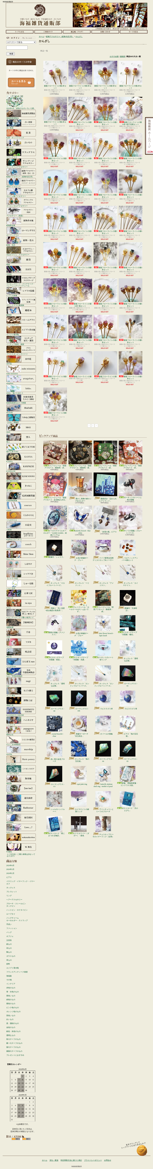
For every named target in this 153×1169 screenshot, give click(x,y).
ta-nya (21, 604)
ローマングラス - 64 (103, 751)
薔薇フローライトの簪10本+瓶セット (80, 292)
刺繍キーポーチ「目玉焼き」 (78, 726)
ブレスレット (11, 892)
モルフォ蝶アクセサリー (21, 192)
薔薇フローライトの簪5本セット (80, 111)
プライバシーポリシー (93, 1160)
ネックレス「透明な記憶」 (127, 651)
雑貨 (21, 260)
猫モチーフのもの (13, 1047)
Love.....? (21, 828)
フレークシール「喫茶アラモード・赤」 (130, 455)
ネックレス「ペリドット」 (78, 575)
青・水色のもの (12, 992)
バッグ (9, 932)
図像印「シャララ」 (54, 549)
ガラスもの (10, 956)
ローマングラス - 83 (128, 751)
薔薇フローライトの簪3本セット (80, 75)
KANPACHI (21, 467)
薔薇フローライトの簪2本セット (55, 75)
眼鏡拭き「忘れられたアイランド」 (105, 487)
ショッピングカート (133, 31)
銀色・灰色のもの (13, 1031)
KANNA (21, 457)
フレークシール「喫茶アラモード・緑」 (105, 455)
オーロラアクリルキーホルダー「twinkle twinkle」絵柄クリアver (55, 521)
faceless (21, 838)
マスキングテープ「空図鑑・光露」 (78, 650)
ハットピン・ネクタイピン (17, 910)
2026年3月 (10, 869)
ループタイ (10, 914)
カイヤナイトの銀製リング (78, 801)
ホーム (19, 31)
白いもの (9, 1019)
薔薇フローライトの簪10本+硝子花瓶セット (130, 111)
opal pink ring (78, 775)
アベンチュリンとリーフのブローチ (103, 801)
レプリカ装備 (21, 291)
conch (21, 545)
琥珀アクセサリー (21, 182)
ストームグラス (21, 321)
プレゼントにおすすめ (15, 1055)
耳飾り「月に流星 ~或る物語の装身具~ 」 (54, 600)
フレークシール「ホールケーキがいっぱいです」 (78, 601)
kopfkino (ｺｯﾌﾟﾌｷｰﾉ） (21, 535)
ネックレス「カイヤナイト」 (127, 575)
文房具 (21, 270)
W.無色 (21, 848)
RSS (16, 1139)
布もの (9, 948)
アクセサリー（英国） (21, 212)
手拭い (9, 924)
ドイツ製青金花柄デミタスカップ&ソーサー (103, 550)
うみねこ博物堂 (21, 418)
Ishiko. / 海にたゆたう (21, 389)
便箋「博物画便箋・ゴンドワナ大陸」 (127, 776)
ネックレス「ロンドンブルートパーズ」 (78, 676)
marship (21, 750)
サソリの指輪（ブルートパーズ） (130, 520)
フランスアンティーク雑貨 (17, 972)
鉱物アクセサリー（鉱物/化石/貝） (21, 173)
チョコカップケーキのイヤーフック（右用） (103, 827)
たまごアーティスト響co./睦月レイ (21, 613)
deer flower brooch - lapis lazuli (103, 625)
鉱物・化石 (21, 241)
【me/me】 (21, 789)
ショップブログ (76, 31)
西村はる (21, 731)
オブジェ (9, 936)
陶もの (9, 952)
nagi (21, 682)
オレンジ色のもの (13, 1012)
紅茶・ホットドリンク (21, 134)
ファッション (11, 928)
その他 (9, 980)
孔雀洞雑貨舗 (21, 496)
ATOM (26, 1139)
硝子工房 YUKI (21, 448)
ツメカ (21, 643)
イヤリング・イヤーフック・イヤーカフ (20, 882)
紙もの (9, 944)
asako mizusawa (21, 369)
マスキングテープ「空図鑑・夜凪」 (54, 650)
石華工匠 (21, 594)
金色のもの (10, 1027)
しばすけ (21, 565)
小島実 (21, 526)
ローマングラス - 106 (79, 701)
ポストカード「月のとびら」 (127, 801)
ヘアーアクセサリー (14, 900)
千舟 (21, 633)
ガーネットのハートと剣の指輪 (130, 487)
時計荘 (21, 652)
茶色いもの (10, 1016)
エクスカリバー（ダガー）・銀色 (78, 826)
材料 (8, 964)
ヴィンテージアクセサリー (21, 163)
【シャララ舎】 (21, 574)
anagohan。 (21, 379)
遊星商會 (21, 799)
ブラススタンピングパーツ (21, 350)
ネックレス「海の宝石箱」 (78, 751)
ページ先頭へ (141, 1152)
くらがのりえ (21, 516)
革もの (9, 960)
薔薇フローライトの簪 (80, 364)
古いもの (21, 143)
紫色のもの (10, 1004)
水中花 (21, 360)
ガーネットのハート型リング (103, 650)
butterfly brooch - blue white (80, 520)
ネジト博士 (21, 691)
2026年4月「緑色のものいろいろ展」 (21, 102)
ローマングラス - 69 (54, 701)
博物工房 (21, 701)
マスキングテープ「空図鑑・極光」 (127, 625)
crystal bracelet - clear (54, 726)
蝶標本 (21, 311)
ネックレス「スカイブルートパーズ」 (54, 575)
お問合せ (105, 31)
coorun (21, 506)
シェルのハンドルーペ (54, 801)
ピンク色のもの (12, 1008)
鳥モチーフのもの (13, 1039)
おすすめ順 (114, 56)
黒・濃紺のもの (12, 1023)
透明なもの (10, 1035)
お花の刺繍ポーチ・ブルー (78, 625)
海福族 (9, 976)
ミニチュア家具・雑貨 (21, 340)
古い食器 (21, 124)
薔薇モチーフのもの (14, 1051)
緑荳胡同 (21, 818)
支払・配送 (54, 1160)
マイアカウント (20, 38)
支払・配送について (48, 31)
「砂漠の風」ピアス (105, 519)
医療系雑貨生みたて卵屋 (21, 399)
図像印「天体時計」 (127, 600)
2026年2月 (10, 873)
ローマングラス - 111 (54, 776)
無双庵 (21, 779)
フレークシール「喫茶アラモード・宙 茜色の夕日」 (55, 487)
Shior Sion (21, 555)
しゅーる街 (21, 584)
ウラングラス (21, 153)
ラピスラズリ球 (103, 700)
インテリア (10, 984)
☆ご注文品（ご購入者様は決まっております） (21, 855)
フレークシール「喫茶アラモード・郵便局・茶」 (80, 455)
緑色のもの (10, 1000)
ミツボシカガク (21, 770)
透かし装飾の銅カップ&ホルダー (80, 487)
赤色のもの (10, 988)
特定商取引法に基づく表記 (71, 1160)
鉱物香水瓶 (21, 221)
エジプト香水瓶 (21, 330)
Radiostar (21, 809)
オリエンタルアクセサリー (21, 202)
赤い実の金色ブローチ (54, 751)
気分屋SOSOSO (21, 477)
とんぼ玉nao (21, 662)
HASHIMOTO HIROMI (21, 711)
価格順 (122, 56)
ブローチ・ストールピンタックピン (16, 905)
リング (9, 896)
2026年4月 (10, 865)
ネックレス (10, 888)
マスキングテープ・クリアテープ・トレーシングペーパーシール (21, 281)
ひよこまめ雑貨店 (21, 740)
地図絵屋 (21, 623)
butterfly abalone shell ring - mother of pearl (103, 776)
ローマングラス (21, 231)
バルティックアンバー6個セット (127, 550)
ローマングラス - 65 (128, 676)
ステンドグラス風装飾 (21, 301)
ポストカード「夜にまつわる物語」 (54, 826)
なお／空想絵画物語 (21, 672)
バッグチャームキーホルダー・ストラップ (17, 919)
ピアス (9, 877)
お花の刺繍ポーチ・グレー (78, 550)
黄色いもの (10, 996)
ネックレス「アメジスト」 (103, 575)
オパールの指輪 (103, 725)
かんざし (79, 36)
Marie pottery (21, 760)
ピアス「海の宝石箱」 (127, 726)
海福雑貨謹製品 (21, 114)
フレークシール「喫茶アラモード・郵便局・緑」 (103, 601)
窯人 (21, 438)
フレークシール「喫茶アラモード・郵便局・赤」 (55, 455)
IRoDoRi (21, 409)
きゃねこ (21, 487)
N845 (21, 428)
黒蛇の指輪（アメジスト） (54, 625)
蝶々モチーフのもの (14, 1043)
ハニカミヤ (21, 721)
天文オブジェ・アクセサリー (21, 251)
